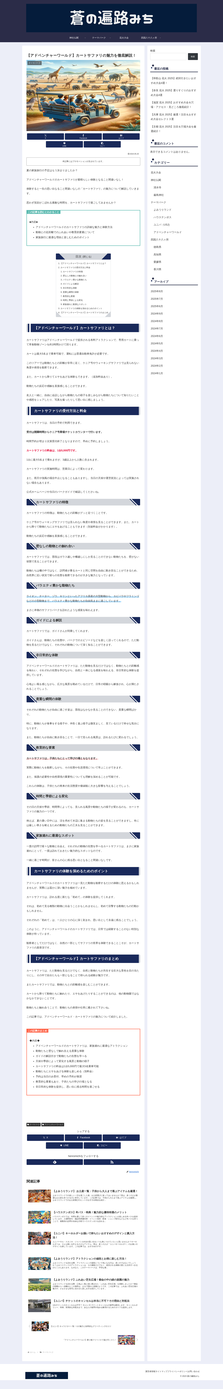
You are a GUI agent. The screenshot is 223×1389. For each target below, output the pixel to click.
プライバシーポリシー (173, 1380)
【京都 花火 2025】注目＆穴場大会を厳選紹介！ (173, 129)
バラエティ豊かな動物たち (73, 274)
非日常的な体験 (68, 283)
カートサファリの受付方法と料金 (74, 260)
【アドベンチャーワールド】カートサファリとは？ (83, 256)
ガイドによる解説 (69, 279)
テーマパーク (33, 1124)
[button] (121, 136)
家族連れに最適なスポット (73, 302)
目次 (78, 248)
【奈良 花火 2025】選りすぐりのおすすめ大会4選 (173, 92)
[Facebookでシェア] (64, 136)
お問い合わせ (192, 1380)
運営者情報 (140, 1380)
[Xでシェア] (45, 136)
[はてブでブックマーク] (83, 136)
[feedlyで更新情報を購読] (80, 1161)
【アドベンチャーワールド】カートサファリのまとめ (84, 311)
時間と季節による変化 (71, 297)
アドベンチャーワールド (52, 1124)
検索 (152, 50)
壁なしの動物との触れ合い (73, 270)
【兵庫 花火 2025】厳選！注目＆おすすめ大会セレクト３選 (173, 117)
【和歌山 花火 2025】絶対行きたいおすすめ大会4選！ (173, 80)
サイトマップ (154, 1380)
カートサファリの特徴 (71, 265)
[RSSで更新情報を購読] (86, 1161)
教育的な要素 (67, 293)
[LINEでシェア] (102, 136)
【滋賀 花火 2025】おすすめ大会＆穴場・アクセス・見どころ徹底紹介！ (172, 104)
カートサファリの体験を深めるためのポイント (81, 306)
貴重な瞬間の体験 (69, 288)
